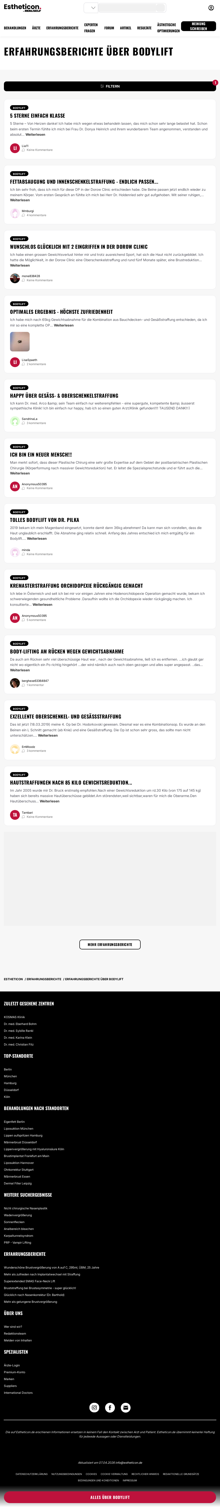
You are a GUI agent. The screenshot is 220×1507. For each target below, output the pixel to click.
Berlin (8, 1069)
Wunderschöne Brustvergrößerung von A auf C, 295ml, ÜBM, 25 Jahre (51, 1267)
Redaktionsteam (15, 1333)
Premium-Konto (14, 1372)
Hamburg (10, 1083)
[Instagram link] (94, 1409)
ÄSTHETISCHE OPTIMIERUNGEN (168, 27)
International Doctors (18, 1393)
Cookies (91, 1474)
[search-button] (160, 8)
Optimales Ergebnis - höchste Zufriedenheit (61, 311)
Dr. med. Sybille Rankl (18, 1031)
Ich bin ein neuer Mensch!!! (41, 454)
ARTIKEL (125, 27)
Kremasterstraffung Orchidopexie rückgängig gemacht (76, 585)
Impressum (130, 1480)
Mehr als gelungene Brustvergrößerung (30, 1302)
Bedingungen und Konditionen (98, 1480)
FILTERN (158, 84)
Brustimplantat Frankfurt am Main (26, 1156)
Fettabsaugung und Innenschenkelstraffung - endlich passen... (84, 181)
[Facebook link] (110, 1409)
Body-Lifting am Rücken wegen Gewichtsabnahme (67, 651)
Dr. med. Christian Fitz (19, 1044)
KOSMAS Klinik (14, 1017)
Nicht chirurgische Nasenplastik (25, 1208)
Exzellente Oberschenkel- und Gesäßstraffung (65, 716)
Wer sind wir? (13, 1326)
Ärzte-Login (12, 1365)
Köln (7, 1097)
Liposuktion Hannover (19, 1163)
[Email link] (126, 1408)
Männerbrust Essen (17, 1176)
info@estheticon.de (128, 1462)
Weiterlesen (35, 134)
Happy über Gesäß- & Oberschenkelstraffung (64, 395)
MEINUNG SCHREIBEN (198, 26)
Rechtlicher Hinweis (145, 1474)
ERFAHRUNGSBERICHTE (62, 27)
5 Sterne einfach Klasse (37, 115)
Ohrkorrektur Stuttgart (19, 1169)
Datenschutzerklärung (32, 1474)
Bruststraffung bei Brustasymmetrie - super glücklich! (40, 1288)
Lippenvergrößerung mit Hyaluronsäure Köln (34, 1149)
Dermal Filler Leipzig (18, 1183)
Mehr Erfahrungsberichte (110, 944)
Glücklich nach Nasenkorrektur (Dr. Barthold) (34, 1295)
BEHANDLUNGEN (15, 27)
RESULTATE (144, 27)
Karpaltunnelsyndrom (18, 1235)
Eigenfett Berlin (14, 1122)
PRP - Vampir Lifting (17, 1242)
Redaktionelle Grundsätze (181, 1474)
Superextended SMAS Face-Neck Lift (29, 1281)
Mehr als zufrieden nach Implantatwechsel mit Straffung (42, 1274)
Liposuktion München (18, 1128)
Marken (9, 1379)
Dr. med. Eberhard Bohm (20, 1024)
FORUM (109, 27)
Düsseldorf (11, 1090)
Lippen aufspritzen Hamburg (23, 1135)
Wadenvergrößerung (18, 1215)
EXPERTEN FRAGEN (91, 27)
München (10, 1076)
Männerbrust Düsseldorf (20, 1142)
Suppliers (10, 1386)
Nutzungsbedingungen (66, 1474)
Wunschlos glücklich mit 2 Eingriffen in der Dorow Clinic (78, 246)
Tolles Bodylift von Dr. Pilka (44, 519)
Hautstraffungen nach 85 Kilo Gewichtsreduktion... (71, 782)
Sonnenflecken (14, 1222)
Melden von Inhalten (18, 1340)
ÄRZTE (36, 27)
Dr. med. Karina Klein (18, 1037)
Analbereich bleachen (19, 1229)
